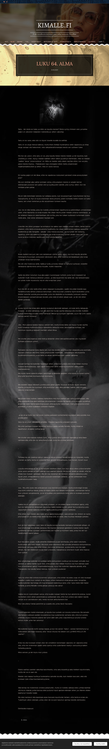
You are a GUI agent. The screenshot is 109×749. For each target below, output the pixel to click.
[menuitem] (7, 41)
